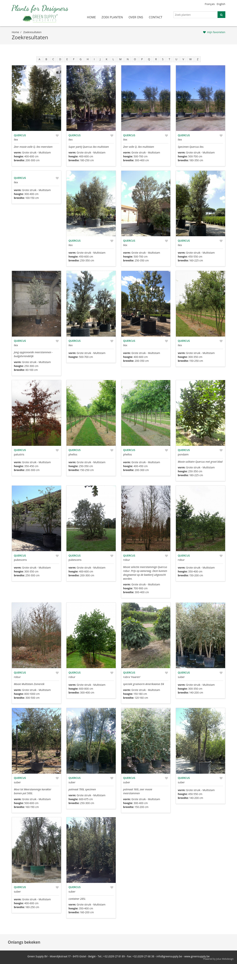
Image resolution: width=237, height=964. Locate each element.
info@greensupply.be (169, 956)
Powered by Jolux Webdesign (218, 958)
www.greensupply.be (197, 956)
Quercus (20, 135)
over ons (135, 17)
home (91, 17)
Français (210, 4)
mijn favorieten (216, 32)
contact (155, 17)
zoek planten (112, 17)
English (221, 4)
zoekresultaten (32, 32)
